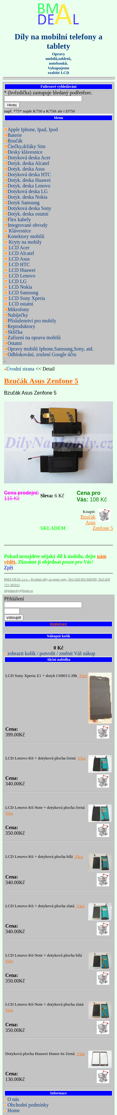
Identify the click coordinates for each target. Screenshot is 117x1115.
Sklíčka (14, 332)
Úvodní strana (21, 368)
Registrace (58, 624)
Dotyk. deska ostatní (27, 214)
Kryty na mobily (24, 242)
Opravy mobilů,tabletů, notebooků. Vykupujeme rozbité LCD (58, 63)
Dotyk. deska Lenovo (28, 185)
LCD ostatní (20, 303)
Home (13, 1110)
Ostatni (14, 343)
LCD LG (17, 281)
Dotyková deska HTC (29, 174)
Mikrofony (18, 309)
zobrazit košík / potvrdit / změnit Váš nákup (51, 653)
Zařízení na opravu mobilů (34, 337)
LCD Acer (18, 247)
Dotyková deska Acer (29, 157)
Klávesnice (19, 230)
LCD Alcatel (20, 253)
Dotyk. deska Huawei (29, 180)
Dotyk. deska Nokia (27, 197)
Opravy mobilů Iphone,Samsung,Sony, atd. (50, 348)
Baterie (14, 135)
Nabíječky (17, 315)
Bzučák (14, 140)
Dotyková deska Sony (29, 208)
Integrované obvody (27, 225)
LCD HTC (18, 264)
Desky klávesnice (24, 152)
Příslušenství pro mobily (31, 320)
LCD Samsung (22, 292)
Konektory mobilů (25, 236)
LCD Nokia (19, 287)
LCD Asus (18, 258)
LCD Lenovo (21, 275)
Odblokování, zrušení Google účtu (41, 354)
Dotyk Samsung (23, 202)
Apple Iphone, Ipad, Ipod (32, 129)
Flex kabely (19, 219)
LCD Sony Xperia (26, 298)
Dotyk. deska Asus (26, 169)
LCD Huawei (21, 270)
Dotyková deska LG (27, 191)
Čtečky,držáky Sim (26, 146)
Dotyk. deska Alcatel (28, 163)
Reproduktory (21, 326)
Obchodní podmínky (28, 1105)
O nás (13, 1099)
